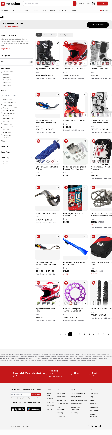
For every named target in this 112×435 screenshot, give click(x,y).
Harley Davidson (8, 102)
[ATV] (1, 74)
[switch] (31, 62)
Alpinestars (6, 118)
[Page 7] (99, 334)
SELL (102, 3)
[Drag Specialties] (1, 108)
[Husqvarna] (1, 127)
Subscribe (36, 394)
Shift (4, 121)
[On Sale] (1, 161)
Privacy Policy (76, 396)
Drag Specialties (8, 108)
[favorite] (58, 43)
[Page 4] (84, 334)
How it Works (61, 396)
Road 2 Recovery (93, 415)
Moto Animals (7, 113)
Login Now (5, 49)
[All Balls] (1, 124)
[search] (74, 3)
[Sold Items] (1, 164)
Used (53, 35)
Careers (92, 400)
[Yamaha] (1, 99)
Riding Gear (49, 394)
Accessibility (94, 411)
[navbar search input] (48, 3)
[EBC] (1, 137)
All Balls (5, 124)
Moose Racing (7, 105)
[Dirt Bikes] (1, 71)
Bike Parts (50, 399)
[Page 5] (89, 334)
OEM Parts (50, 402)
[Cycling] (1, 85)
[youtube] (96, 426)
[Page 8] (103, 334)
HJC (4, 129)
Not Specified (7, 110)
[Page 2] (75, 334)
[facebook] (88, 426)
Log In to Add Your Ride (11, 26)
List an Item (61, 393)
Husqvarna (6, 127)
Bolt (4, 116)
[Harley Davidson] (1, 102)
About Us (93, 404)
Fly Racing (6, 135)
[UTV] (1, 77)
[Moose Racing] (1, 105)
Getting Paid (61, 400)
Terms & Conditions (78, 393)
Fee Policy (74, 413)
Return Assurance (77, 404)
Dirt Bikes (6, 71)
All (39, 35)
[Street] (1, 80)
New (46, 35)
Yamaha (5, 99)
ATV (4, 74)
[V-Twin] (1, 132)
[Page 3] (80, 334)
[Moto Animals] (1, 113)
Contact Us (94, 407)
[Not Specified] (1, 110)
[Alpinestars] (1, 118)
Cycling (5, 85)
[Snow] (1, 82)
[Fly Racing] (1, 135)
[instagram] (92, 426)
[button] (16, 56)
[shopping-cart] (93, 3)
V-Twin (5, 132)
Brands (49, 409)
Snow (5, 82)
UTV (4, 77)
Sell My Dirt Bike (62, 404)
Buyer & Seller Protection (76, 408)
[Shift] (1, 121)
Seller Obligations (61, 408)
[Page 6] (94, 334)
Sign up (81, 3)
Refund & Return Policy (79, 400)
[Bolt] (1, 116)
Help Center (94, 393)
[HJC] (1, 129)
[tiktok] (100, 426)
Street (5, 80)
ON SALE (104, 10)
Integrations (61, 416)
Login (88, 3)
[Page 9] (108, 334)
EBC (4, 137)
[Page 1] (70, 334)
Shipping (60, 413)
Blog (91, 396)
